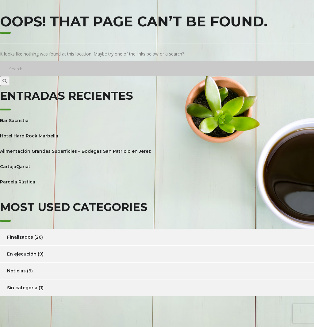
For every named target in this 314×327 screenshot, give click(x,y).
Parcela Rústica (17, 182)
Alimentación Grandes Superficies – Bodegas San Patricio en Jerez (75, 151)
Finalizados (20, 237)
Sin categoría (22, 287)
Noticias (16, 271)
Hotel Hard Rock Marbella (29, 136)
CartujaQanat (15, 166)
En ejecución (21, 254)
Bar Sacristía (14, 120)
